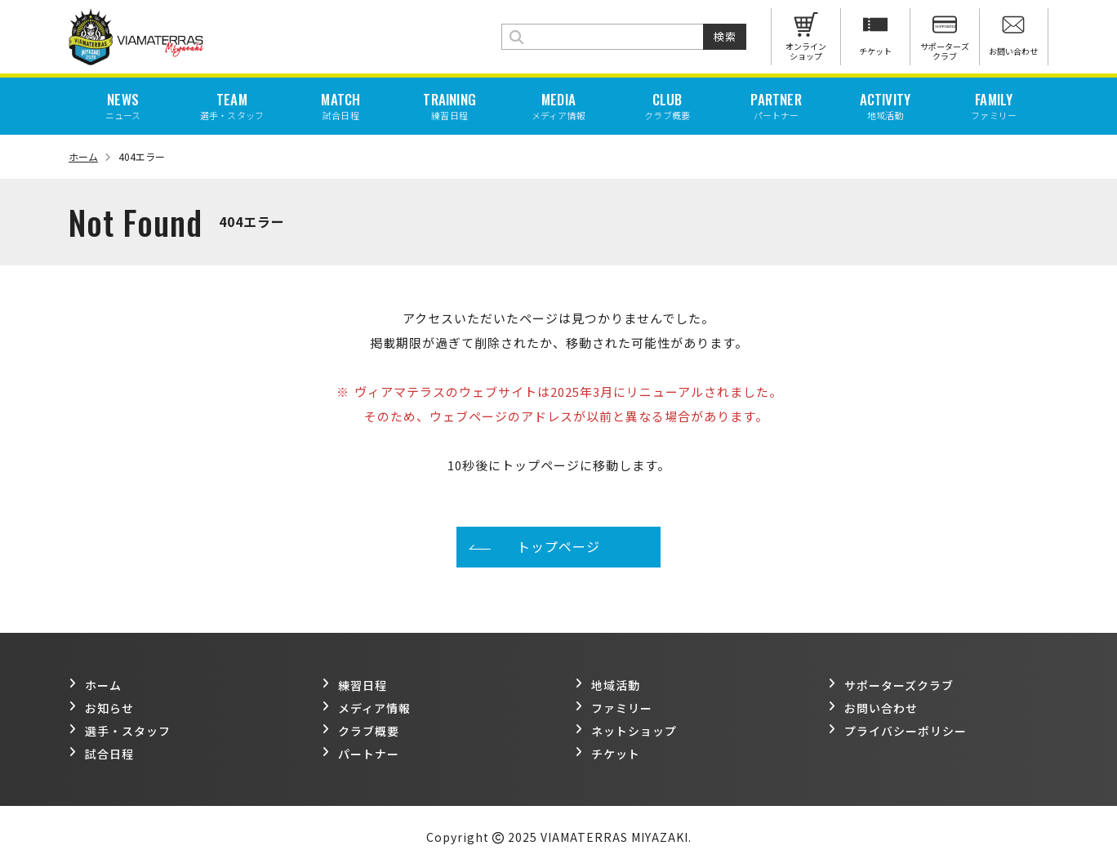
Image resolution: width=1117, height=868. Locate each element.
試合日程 (101, 754)
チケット (607, 754)
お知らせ (101, 708)
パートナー (360, 754)
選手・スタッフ (120, 731)
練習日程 (354, 685)
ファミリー (613, 708)
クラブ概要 (360, 731)
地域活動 (607, 685)
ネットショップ (626, 731)
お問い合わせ (873, 708)
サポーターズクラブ (891, 685)
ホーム (90, 156)
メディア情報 (366, 708)
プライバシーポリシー (897, 731)
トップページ (558, 546)
